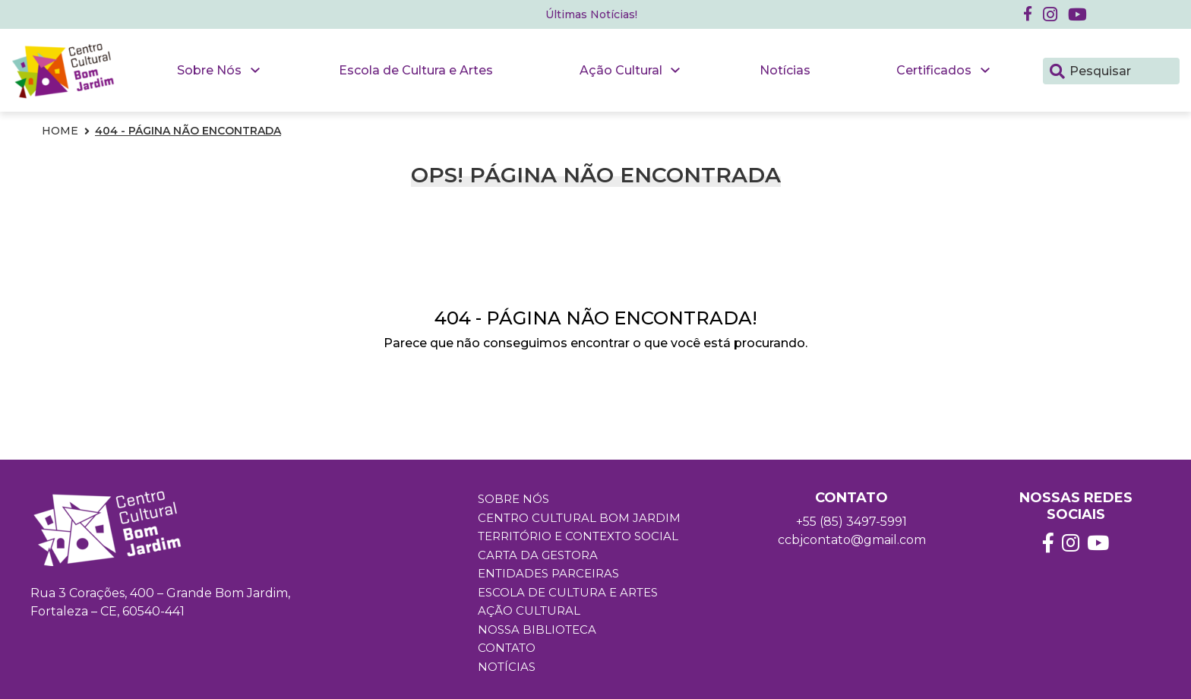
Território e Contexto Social (578, 536)
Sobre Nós (209, 70)
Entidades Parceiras (548, 573)
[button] (1050, 14)
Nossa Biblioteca (537, 629)
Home (60, 131)
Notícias (785, 70)
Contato (506, 647)
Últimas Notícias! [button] (591, 14)
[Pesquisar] (1057, 70)
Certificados (933, 70)
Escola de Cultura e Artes (416, 70)
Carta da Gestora (538, 555)
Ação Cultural (621, 70)
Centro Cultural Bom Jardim (579, 518)
